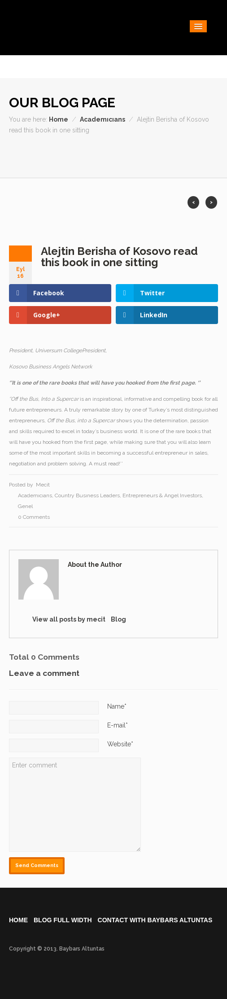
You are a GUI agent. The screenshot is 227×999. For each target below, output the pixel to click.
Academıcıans (102, 119)
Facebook (103, 156)
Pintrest (210, 156)
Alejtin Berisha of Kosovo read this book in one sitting (119, 257)
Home (58, 119)
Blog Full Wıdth (63, 920)
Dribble (118, 156)
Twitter (164, 156)
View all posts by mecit (68, 619)
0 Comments (34, 517)
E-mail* (117, 725)
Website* (120, 744)
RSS (149, 156)
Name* (117, 706)
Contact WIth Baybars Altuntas (155, 920)
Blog (118, 619)
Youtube (194, 156)
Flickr (133, 156)
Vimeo (179, 156)
